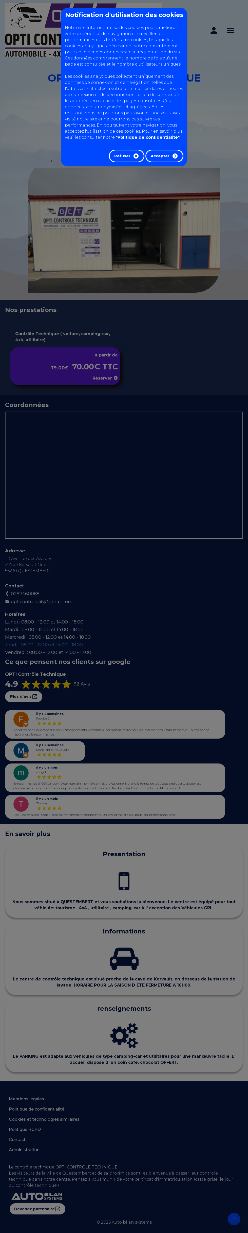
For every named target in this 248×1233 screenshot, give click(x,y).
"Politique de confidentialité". (148, 137)
